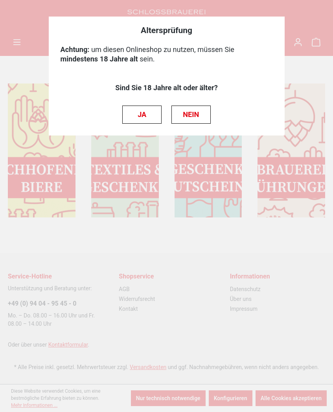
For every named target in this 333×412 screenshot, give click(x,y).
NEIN (191, 114)
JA (142, 114)
